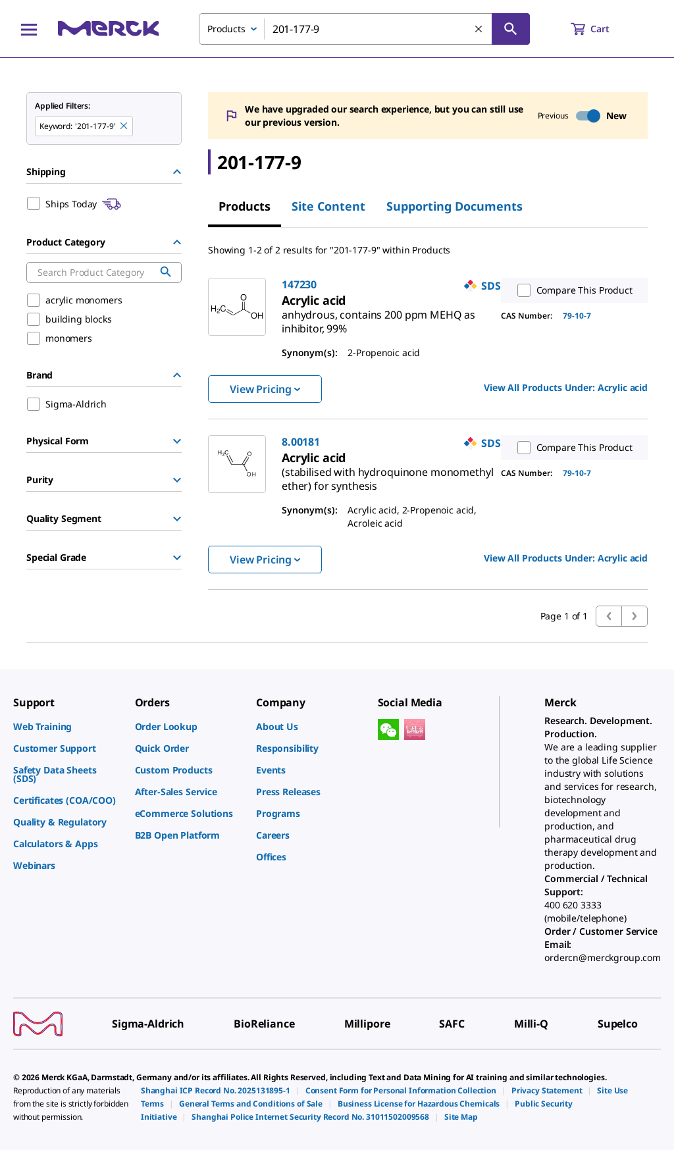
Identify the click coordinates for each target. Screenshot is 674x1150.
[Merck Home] (108, 28)
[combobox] (364, 29)
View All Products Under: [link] (566, 387)
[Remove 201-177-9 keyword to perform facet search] (124, 126)
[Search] (511, 29)
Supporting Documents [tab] (454, 206)
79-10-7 (577, 315)
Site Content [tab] (328, 206)
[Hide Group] (177, 172)
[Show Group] (177, 441)
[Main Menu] (29, 29)
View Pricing (265, 389)
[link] (378, 316)
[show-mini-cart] (602, 29)
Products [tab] (245, 206)
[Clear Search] (479, 30)
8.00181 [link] (301, 441)
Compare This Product (572, 290)
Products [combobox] (226, 28)
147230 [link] (299, 284)
